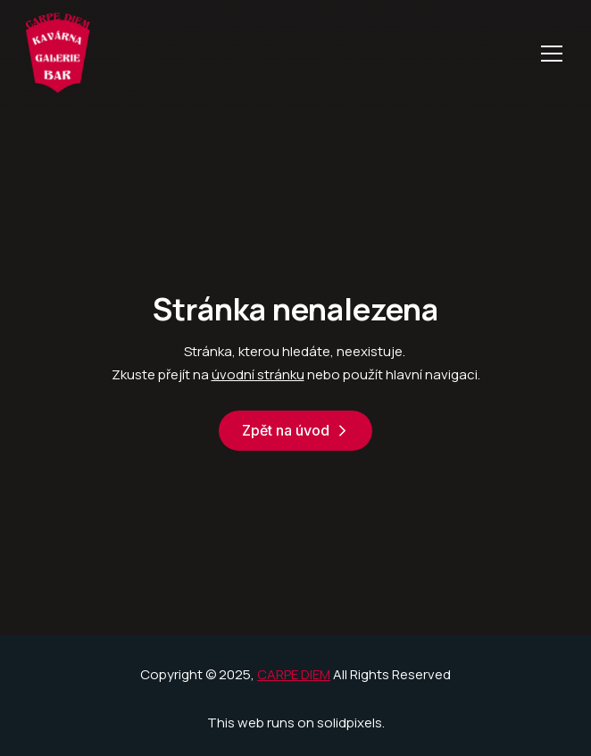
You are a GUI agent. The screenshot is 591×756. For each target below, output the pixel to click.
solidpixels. (351, 722)
